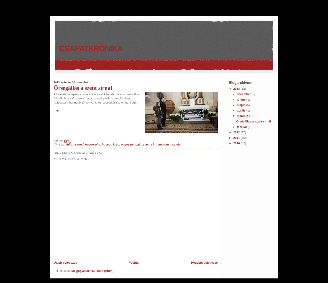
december (244, 94)
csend (79, 144)
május (241, 105)
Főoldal (134, 262)
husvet (106, 144)
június (241, 99)
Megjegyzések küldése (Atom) (92, 271)
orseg (145, 144)
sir (153, 144)
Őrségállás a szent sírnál (83, 88)
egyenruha (92, 144)
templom (162, 144)
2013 (237, 88)
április (241, 110)
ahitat (69, 144)
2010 (237, 143)
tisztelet (175, 144)
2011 (237, 138)
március (243, 116)
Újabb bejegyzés (65, 262)
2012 (237, 132)
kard (116, 144)
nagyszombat (130, 144)
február (242, 127)
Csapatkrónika (91, 48)
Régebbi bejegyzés (204, 262)
